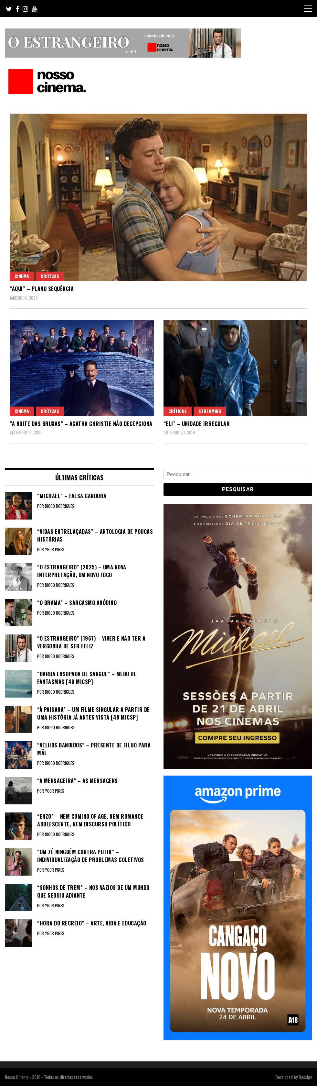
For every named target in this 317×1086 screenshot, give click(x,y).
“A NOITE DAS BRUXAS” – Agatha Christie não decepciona (81, 424)
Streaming (209, 411)
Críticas (50, 276)
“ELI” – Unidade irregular (197, 424)
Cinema (22, 276)
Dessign (305, 1076)
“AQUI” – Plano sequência (42, 289)
